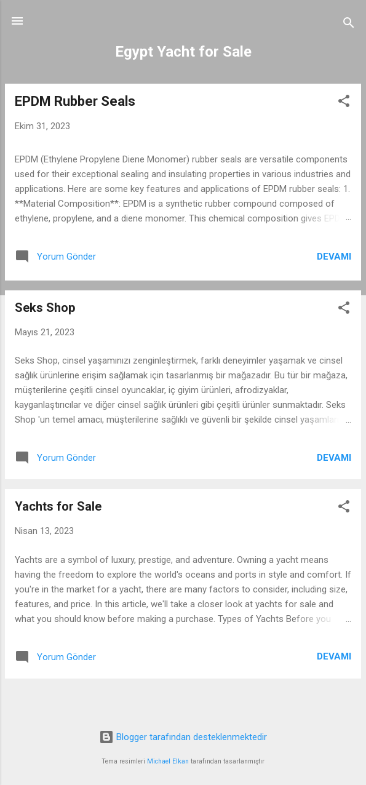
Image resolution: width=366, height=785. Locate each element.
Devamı (334, 256)
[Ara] (348, 25)
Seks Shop (45, 307)
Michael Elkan (168, 761)
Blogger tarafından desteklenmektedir (183, 737)
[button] (343, 103)
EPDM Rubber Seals (75, 101)
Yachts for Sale (58, 506)
